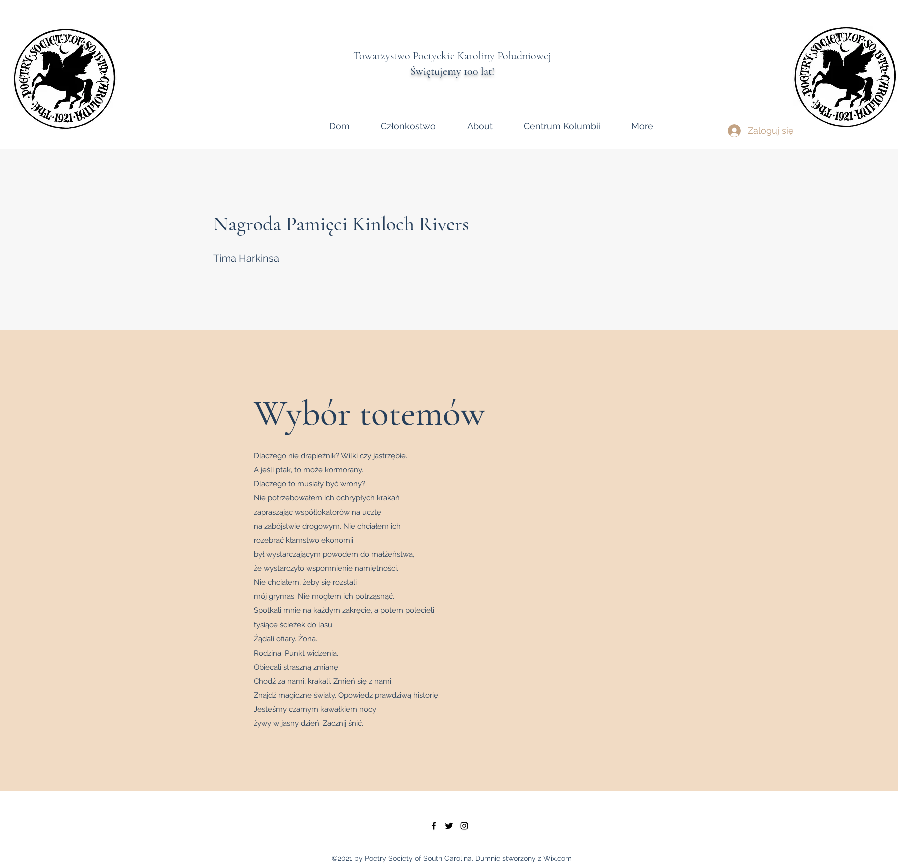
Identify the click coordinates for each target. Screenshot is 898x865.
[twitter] (449, 826)
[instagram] (464, 826)
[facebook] (434, 826)
